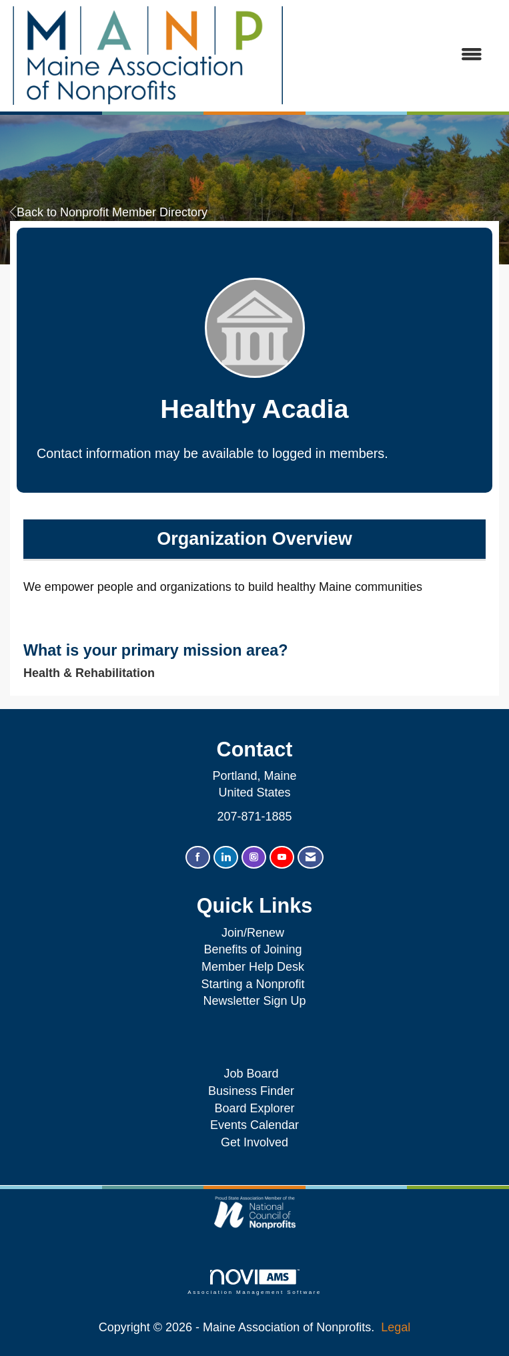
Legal (395, 1327)
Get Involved (254, 1142)
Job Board (254, 1073)
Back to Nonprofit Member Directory (108, 212)
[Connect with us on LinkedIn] (225, 857)
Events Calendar (254, 1125)
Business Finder (254, 1091)
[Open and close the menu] (390, 55)
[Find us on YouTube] (282, 857)
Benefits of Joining (252, 949)
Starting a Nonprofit (252, 984)
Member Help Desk (252, 966)
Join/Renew (252, 932)
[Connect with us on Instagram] (253, 857)
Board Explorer (254, 1108)
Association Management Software (254, 1282)
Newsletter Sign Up (254, 1000)
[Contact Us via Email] (311, 857)
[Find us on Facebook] (197, 857)
